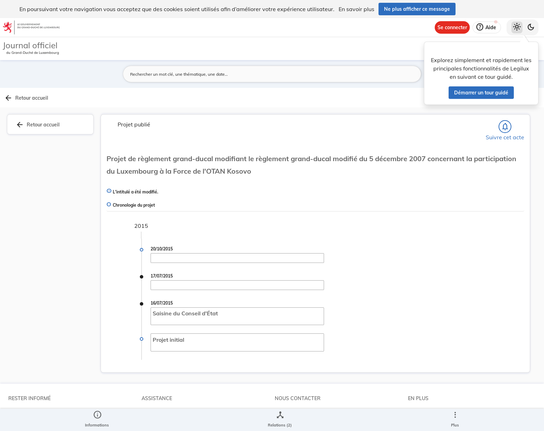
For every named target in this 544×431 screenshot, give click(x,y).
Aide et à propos (160, 415)
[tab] (522, 113)
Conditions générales (431, 415)
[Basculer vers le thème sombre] (530, 27)
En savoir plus (356, 9)
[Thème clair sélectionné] (516, 27)
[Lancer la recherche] (392, 74)
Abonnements (24, 415)
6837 (464, 270)
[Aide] (487, 27)
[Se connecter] (452, 27)
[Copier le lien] (456, 303)
